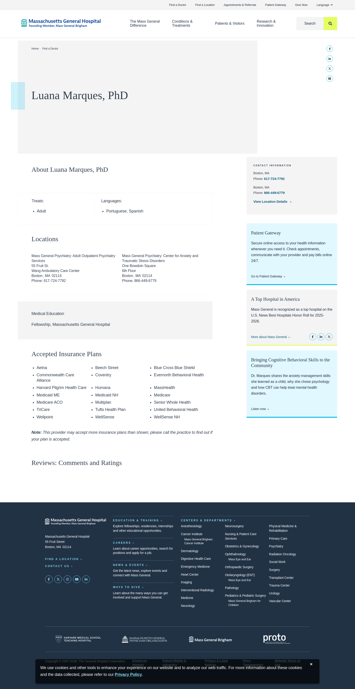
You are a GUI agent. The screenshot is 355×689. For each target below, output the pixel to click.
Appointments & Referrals (240, 5)
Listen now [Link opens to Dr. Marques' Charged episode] (258, 409)
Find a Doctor (177, 5)
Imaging (186, 582)
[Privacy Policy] (128, 674)
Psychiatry (276, 546)
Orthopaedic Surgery (239, 567)
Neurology (188, 606)
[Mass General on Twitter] (58, 579)
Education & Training (136, 520)
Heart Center (190, 574)
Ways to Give (127, 587)
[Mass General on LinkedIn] (86, 579)
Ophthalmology (235, 554)
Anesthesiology (191, 526)
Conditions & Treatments (182, 23)
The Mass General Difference (145, 23)
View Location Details (270, 201)
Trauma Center (279, 585)
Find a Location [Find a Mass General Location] (62, 559)
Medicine (187, 598)
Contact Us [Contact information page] (57, 566)
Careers (122, 542)
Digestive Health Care (196, 558)
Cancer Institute (191, 534)
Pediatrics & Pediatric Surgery (245, 595)
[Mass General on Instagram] (67, 579)
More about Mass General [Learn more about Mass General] (269, 337)
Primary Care (278, 538)
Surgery (274, 570)
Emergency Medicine (195, 566)
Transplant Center (281, 577)
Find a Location (205, 5)
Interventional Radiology (197, 590)
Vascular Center (280, 601)
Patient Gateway (275, 5)
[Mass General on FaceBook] (49, 579)
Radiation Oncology (282, 554)
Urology (274, 593)
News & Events (128, 565)
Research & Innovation (266, 23)
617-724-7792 (274, 179)
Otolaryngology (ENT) (240, 575)
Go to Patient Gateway (266, 276)
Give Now (301, 5)
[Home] (68, 23)
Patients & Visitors (230, 23)
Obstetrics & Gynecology (242, 546)
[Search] (316, 23)
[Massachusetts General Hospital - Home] (75, 521)
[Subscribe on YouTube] (77, 579)
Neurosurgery (234, 526)
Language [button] (325, 5)
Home (34, 48)
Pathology (232, 588)
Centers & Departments (206, 520)
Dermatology (189, 551)
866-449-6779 (274, 193)
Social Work (277, 562)
